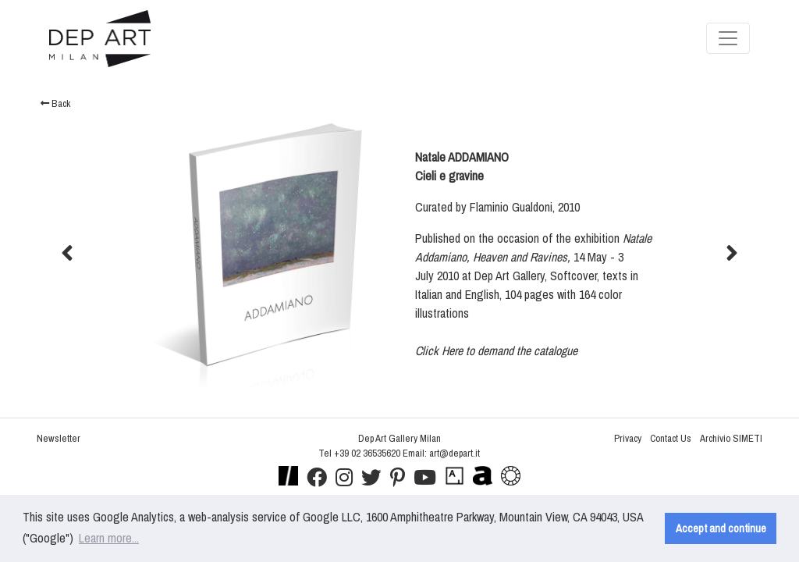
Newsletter (58, 438)
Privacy (627, 438)
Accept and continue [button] (721, 528)
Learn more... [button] (109, 537)
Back (55, 103)
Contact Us (670, 438)
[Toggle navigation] (728, 38)
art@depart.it (454, 453)
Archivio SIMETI (731, 438)
